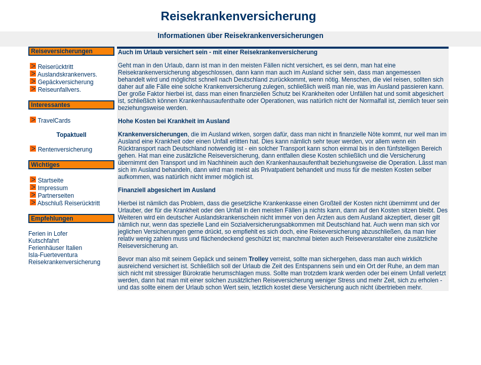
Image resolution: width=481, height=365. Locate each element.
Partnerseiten (51, 195)
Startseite (45, 180)
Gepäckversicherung (61, 82)
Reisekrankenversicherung (64, 262)
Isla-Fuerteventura (52, 255)
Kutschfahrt (43, 240)
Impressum (48, 188)
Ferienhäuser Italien (55, 247)
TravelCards (49, 120)
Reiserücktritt (50, 66)
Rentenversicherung (60, 149)
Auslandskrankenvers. (62, 74)
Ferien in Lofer (47, 233)
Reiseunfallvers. (54, 89)
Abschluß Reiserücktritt (64, 203)
